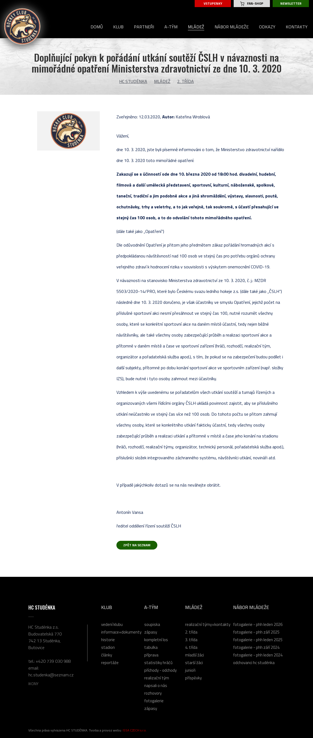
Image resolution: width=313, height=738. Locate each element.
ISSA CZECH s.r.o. (135, 730)
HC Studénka (133, 81)
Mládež (162, 81)
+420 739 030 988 (53, 661)
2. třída (185, 81)
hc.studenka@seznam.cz (51, 674)
